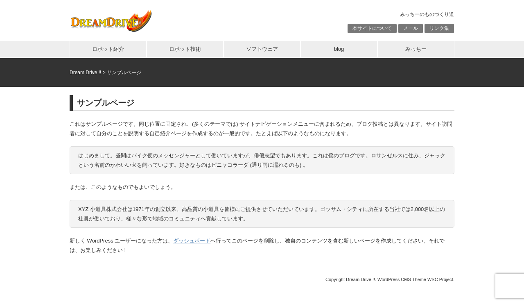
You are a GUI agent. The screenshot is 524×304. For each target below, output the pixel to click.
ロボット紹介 (108, 49)
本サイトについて (372, 28)
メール (410, 28)
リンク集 (439, 28)
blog (339, 49)
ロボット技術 (185, 49)
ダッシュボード (191, 241)
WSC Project (440, 279)
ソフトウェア (262, 49)
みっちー (416, 49)
